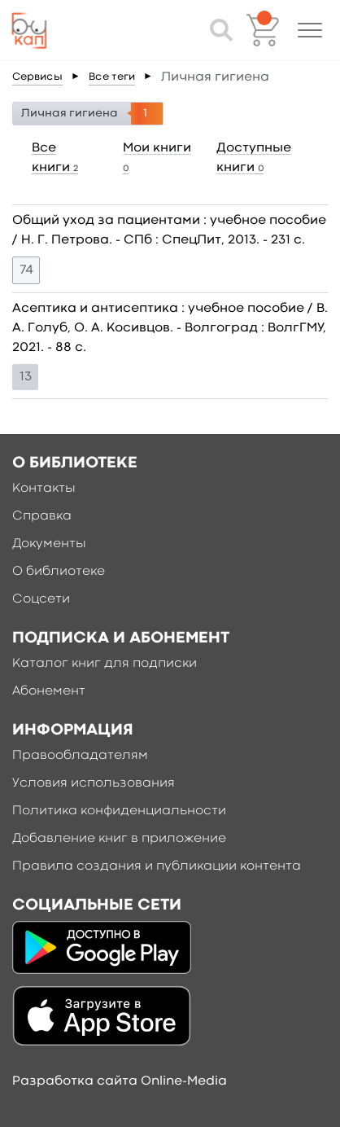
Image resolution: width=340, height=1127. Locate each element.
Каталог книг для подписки (104, 663)
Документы (49, 544)
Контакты (44, 488)
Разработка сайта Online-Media (119, 1081)
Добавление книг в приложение (119, 838)
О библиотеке (58, 571)
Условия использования (93, 783)
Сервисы (37, 76)
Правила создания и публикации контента (156, 866)
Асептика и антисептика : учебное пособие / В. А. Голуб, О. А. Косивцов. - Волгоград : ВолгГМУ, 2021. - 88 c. (170, 328)
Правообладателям (80, 755)
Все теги (112, 76)
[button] (310, 30)
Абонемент (48, 691)
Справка (42, 516)
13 (26, 377)
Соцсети (41, 599)
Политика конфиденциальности (119, 811)
